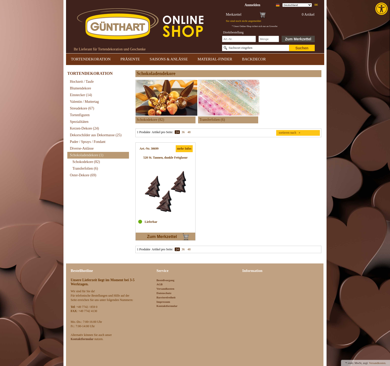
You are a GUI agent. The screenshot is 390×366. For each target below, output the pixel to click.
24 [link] (177, 132)
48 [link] (189, 132)
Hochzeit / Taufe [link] (82, 82)
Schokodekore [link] (86, 162)
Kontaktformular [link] (167, 305)
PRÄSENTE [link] (130, 59)
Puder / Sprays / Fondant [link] (87, 142)
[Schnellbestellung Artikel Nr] (239, 39)
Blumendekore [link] (80, 88)
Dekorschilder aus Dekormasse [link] (96, 135)
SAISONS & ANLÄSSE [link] (169, 59)
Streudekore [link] (82, 108)
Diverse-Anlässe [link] (82, 148)
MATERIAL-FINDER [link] (215, 59)
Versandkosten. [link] (377, 362)
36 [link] (183, 132)
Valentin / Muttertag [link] (84, 102)
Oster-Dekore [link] (83, 175)
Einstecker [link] (81, 95)
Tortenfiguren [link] (80, 115)
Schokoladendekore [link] (86, 155)
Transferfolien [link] (85, 168)
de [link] (316, 4)
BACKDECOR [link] (254, 59)
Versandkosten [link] (165, 288)
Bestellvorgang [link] (165, 280)
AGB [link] (159, 284)
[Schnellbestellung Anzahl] (268, 39)
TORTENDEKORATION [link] (91, 59)
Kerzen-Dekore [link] (84, 128)
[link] (382, 9)
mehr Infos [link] (184, 148)
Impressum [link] (163, 301)
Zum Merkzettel (298, 39)
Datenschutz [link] (163, 293)
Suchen (302, 48)
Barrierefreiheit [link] (165, 297)
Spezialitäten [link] (79, 122)
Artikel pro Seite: (162, 132)
